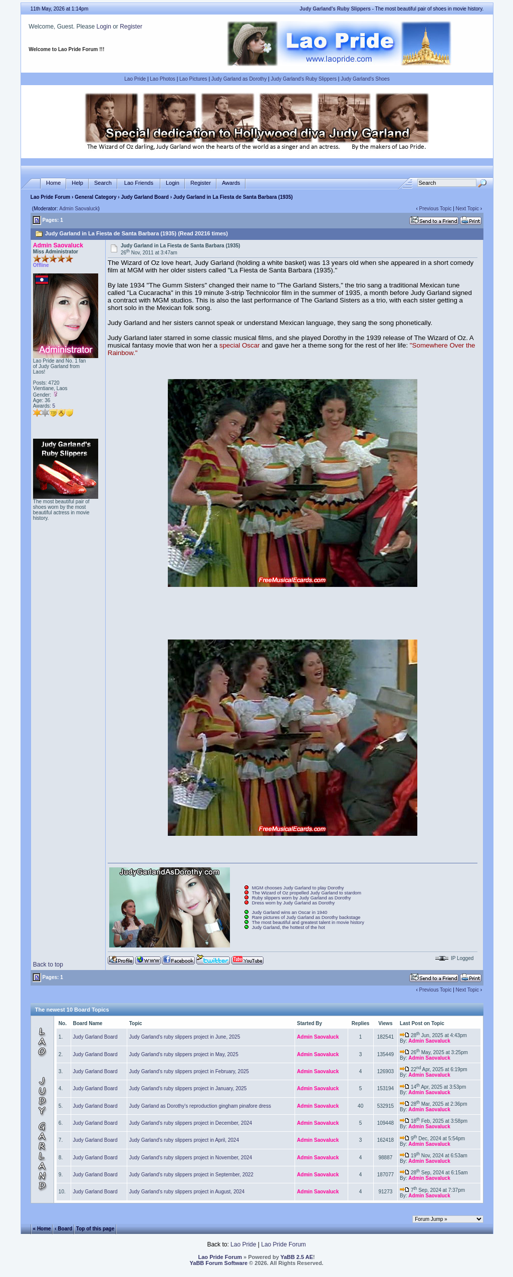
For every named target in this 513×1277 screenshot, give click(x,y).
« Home (42, 1228)
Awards (231, 183)
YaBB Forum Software (219, 1263)
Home (53, 183)
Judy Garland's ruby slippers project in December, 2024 (190, 1123)
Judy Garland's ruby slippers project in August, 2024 (186, 1191)
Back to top (48, 964)
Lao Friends (139, 183)
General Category (95, 197)
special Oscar (239, 345)
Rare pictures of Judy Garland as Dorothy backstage (306, 917)
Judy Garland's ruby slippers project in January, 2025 (188, 1088)
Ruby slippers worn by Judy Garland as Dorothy (301, 897)
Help (77, 183)
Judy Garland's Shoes (365, 79)
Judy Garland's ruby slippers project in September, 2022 (191, 1174)
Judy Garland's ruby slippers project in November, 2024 (190, 1157)
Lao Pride (135, 79)
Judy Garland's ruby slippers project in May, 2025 (183, 1054)
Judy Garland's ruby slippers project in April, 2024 (184, 1140)
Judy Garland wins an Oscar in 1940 (289, 912)
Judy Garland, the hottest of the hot (288, 927)
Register (131, 26)
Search (103, 183)
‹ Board (63, 1228)
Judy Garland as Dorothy (239, 79)
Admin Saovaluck (78, 208)
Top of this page (95, 1228)
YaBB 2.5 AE (297, 1257)
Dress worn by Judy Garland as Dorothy (293, 902)
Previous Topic (435, 208)
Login (103, 26)
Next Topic (467, 208)
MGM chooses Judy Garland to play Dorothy (298, 887)
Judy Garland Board (145, 197)
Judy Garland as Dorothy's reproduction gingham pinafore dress (200, 1106)
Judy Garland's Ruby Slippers (304, 79)
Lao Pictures (193, 79)
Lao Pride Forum (50, 197)
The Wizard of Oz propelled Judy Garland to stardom (306, 892)
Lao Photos (162, 79)
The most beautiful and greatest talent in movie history (308, 922)
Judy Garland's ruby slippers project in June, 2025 (184, 1037)
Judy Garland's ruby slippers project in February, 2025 (189, 1071)
